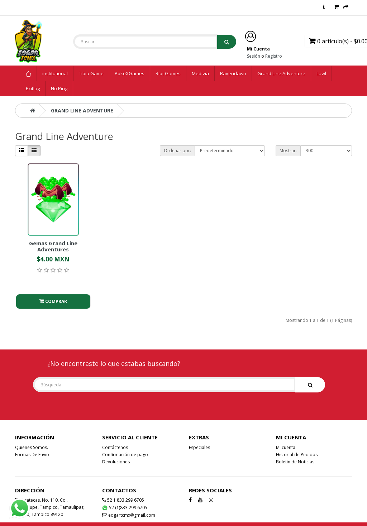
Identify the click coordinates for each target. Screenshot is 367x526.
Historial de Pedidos (297, 455)
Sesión (253, 56)
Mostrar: (288, 151)
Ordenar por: (177, 151)
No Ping (59, 88)
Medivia (200, 73)
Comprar (53, 301)
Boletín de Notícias (295, 462)
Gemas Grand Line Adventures (53, 246)
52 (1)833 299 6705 (124, 508)
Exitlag (33, 88)
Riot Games (168, 73)
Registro (273, 56)
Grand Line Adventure (281, 73)
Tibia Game (91, 73)
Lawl (321, 73)
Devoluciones (116, 462)
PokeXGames (129, 73)
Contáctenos (115, 447)
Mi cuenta (285, 447)
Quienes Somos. (31, 447)
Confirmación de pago (125, 455)
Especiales (199, 447)
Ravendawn (233, 73)
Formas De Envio (32, 455)
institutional (55, 73)
